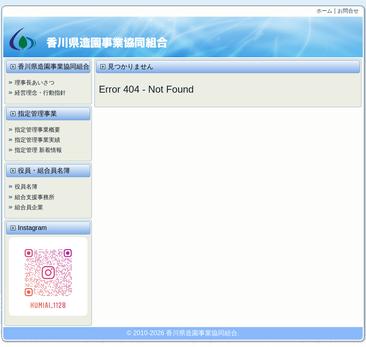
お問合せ (348, 11)
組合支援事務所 (34, 197)
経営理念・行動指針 (40, 92)
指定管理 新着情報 (38, 150)
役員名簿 (26, 186)
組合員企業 (29, 207)
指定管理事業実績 (37, 140)
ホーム (324, 11)
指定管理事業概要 (37, 129)
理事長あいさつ (34, 82)
